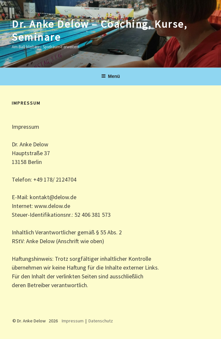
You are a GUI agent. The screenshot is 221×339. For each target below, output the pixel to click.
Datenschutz (100, 321)
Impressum (73, 321)
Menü (110, 76)
